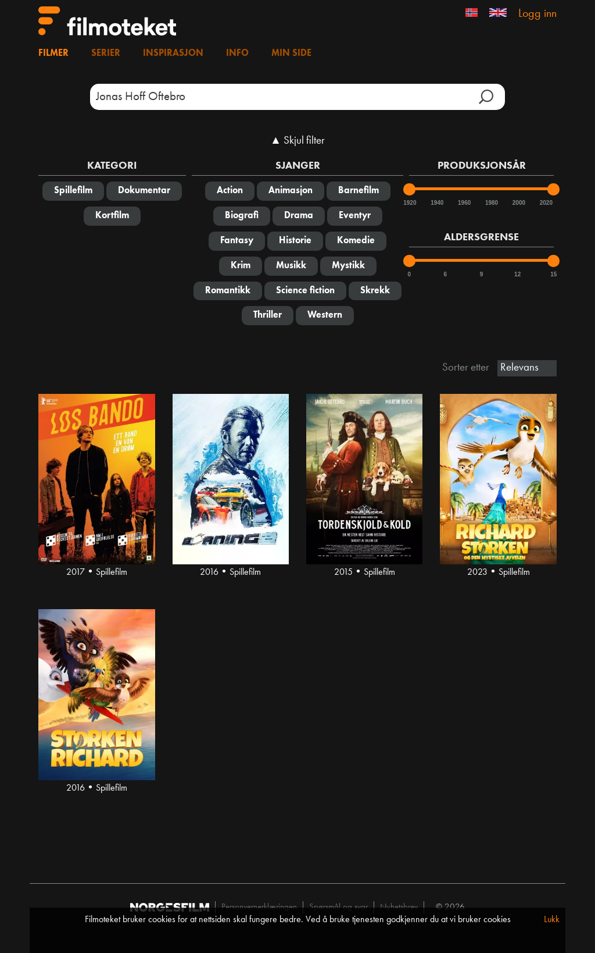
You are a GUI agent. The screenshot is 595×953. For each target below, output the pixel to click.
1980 (491, 203)
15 (553, 274)
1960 (463, 203)
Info (237, 53)
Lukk (552, 919)
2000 (518, 203)
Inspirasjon (173, 53)
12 (517, 274)
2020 (545, 203)
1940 (436, 203)
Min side (291, 53)
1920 (409, 203)
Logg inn (537, 14)
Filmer (53, 53)
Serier (105, 53)
